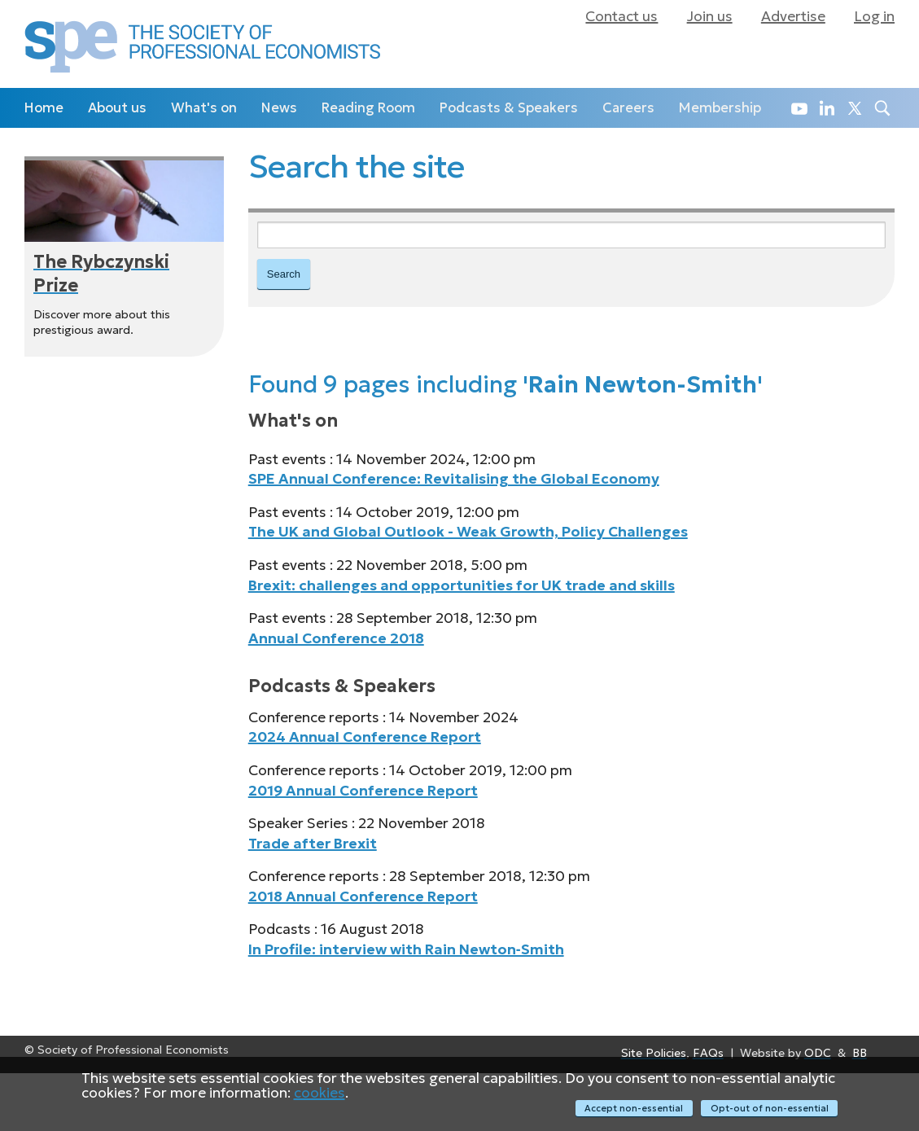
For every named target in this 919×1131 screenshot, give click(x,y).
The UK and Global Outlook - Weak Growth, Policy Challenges (468, 533)
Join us (710, 16)
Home (43, 107)
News (279, 107)
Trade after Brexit (312, 844)
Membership (720, 107)
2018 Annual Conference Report (363, 897)
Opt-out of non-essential (770, 1108)
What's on (204, 107)
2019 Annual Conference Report (363, 791)
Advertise (793, 16)
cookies (319, 1094)
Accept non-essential (633, 1108)
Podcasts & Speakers (509, 107)
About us (117, 107)
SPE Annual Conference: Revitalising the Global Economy (453, 480)
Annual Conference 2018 (336, 639)
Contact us (621, 16)
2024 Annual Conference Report (364, 738)
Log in (874, 16)
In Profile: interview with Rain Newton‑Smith (406, 951)
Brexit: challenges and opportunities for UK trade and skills (461, 586)
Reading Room (368, 107)
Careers (628, 107)
